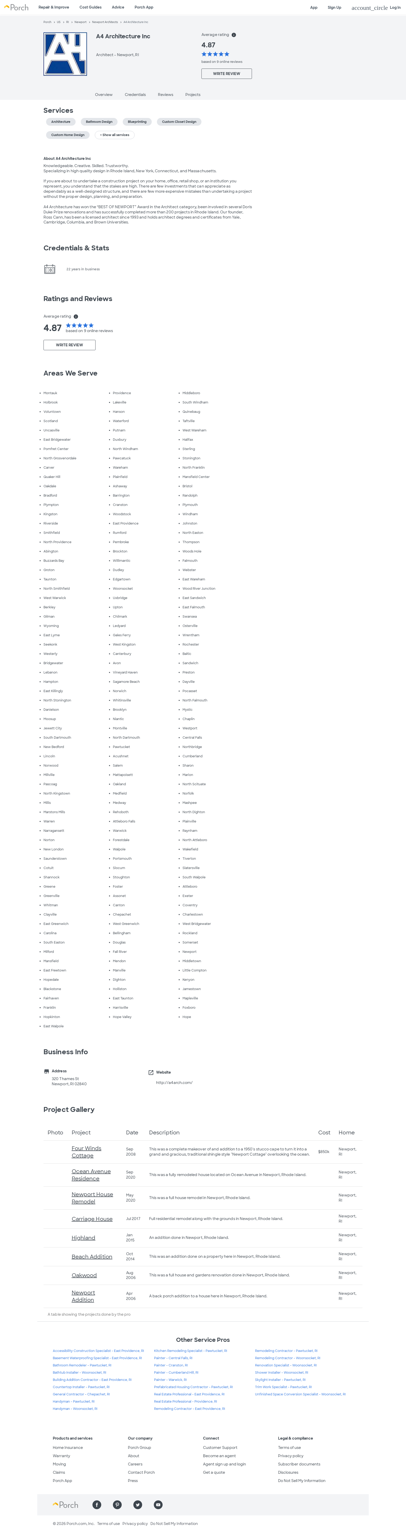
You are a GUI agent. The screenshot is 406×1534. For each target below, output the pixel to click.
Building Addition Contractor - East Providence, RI (92, 1380)
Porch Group (139, 1447)
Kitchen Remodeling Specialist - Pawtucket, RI (190, 1351)
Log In (376, 7)
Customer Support (220, 1447)
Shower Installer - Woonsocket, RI (281, 1373)
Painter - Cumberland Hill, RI (176, 1373)
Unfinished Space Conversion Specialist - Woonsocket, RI (300, 1394)
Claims (59, 1472)
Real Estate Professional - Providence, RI (185, 1402)
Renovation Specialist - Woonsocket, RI (286, 1365)
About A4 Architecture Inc (67, 158)
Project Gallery (69, 1109)
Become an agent (219, 1456)
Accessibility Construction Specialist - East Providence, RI (98, 1351)
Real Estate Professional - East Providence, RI (189, 1394)
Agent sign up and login (224, 1464)
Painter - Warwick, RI (170, 1380)
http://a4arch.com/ (174, 1082)
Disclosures (288, 1472)
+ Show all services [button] (114, 135)
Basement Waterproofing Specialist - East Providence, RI (97, 1358)
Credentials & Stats (76, 248)
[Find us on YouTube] (158, 1504)
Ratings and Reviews (78, 298)
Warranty (61, 1456)
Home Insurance (68, 1447)
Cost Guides (90, 7)
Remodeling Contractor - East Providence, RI (189, 1409)
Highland (84, 1237)
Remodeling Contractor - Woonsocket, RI (287, 1358)
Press (133, 1480)
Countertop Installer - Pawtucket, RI (81, 1387)
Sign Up (334, 7)
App (313, 7)
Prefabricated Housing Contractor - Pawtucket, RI (193, 1387)
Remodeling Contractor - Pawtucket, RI (286, 1351)
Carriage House (92, 1219)
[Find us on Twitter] (137, 1504)
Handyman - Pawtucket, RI (74, 1402)
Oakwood (84, 1275)
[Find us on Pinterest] (117, 1504)
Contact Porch (141, 1472)
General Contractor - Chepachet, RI (81, 1394)
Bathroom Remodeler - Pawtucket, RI (82, 1365)
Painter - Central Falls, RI (173, 1358)
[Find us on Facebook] (96, 1504)
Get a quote (214, 1472)
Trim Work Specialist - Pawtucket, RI (283, 1387)
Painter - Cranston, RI (171, 1365)
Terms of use (289, 1447)
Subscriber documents (299, 1464)
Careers (135, 1464)
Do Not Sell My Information (301, 1480)
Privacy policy (290, 1456)
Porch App (144, 7)
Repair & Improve (54, 7)
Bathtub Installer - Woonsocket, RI (79, 1373)
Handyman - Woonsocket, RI (75, 1409)
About (133, 1456)
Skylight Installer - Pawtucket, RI (280, 1380)
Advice (118, 7)
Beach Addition (92, 1256)
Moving (59, 1464)
